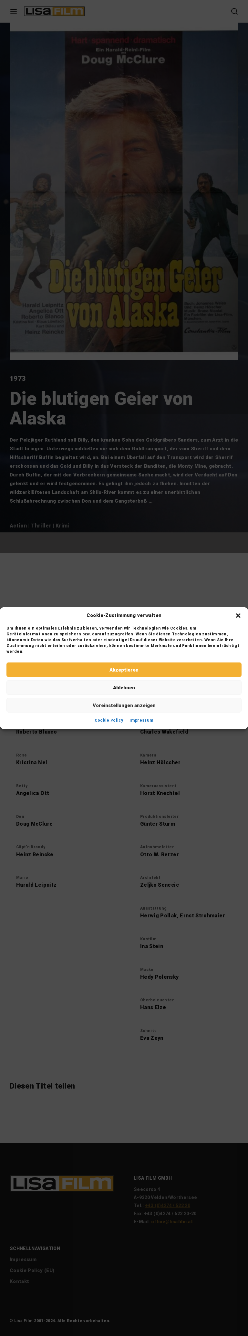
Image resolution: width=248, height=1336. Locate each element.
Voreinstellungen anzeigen (124, 705)
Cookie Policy (109, 720)
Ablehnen (124, 687)
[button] (238, 615)
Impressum (141, 720)
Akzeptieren (124, 670)
